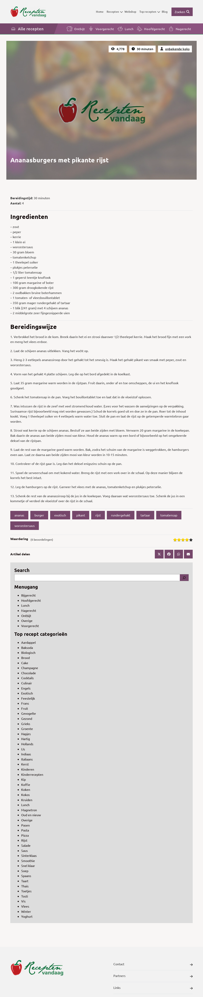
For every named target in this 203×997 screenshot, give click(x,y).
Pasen (25, 825)
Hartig (25, 739)
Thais (25, 886)
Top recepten (149, 11)
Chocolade (28, 673)
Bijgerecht (28, 595)
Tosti (24, 896)
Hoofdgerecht (151, 29)
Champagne (29, 668)
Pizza (25, 835)
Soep (24, 871)
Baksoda (27, 647)
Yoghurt (27, 916)
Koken (25, 789)
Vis (23, 901)
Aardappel (28, 642)
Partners (153, 976)
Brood (25, 658)
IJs (23, 749)
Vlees (25, 906)
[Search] (184, 577)
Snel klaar (28, 866)
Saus (24, 850)
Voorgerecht (101, 29)
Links (153, 988)
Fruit (24, 708)
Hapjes (26, 734)
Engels (26, 688)
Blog (165, 11)
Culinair (26, 683)
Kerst (25, 764)
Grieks (25, 724)
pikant (80, 515)
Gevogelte (28, 713)
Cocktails (27, 678)
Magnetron (29, 810)
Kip (23, 779)
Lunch (125, 29)
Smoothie (28, 861)
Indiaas (26, 754)
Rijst (24, 840)
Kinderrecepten (32, 774)
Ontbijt (76, 29)
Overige (27, 621)
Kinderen (27, 769)
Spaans (26, 876)
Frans (25, 703)
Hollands (27, 744)
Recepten (115, 11)
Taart (24, 881)
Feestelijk (28, 698)
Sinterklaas (29, 855)
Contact (153, 964)
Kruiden (26, 800)
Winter (26, 911)
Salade (26, 845)
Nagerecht (179, 29)
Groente (27, 729)
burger (39, 515)
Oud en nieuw (31, 815)
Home (99, 11)
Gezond (26, 718)
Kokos (25, 795)
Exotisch (27, 693)
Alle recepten (27, 29)
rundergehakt (120, 515)
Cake (24, 663)
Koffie (25, 784)
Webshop (130, 11)
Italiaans (27, 759)
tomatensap (168, 515)
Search (22, 570)
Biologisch (28, 652)
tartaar (145, 515)
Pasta (25, 830)
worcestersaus (24, 526)
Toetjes (26, 891)
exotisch (60, 515)
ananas (19, 515)
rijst (98, 515)
